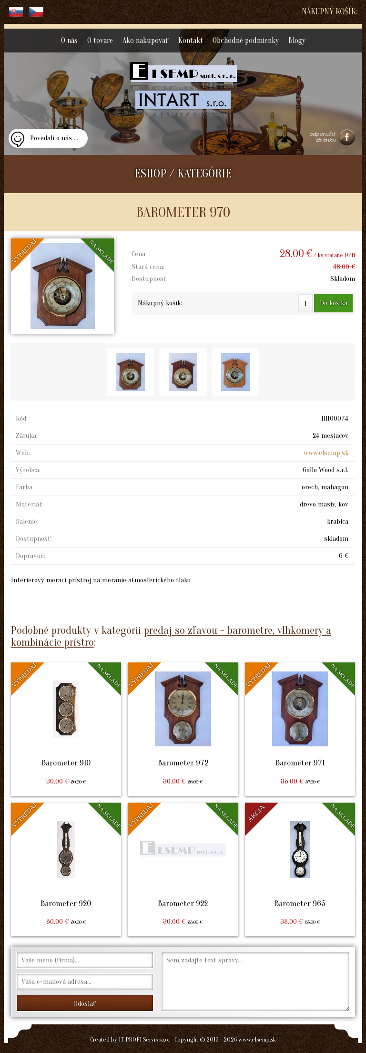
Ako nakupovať (145, 40)
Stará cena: (148, 267)
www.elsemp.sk (326, 453)
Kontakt (190, 40)
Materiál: (29, 504)
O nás (69, 40)
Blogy (296, 40)
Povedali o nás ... (54, 138)
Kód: (22, 418)
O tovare (100, 40)
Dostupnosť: (150, 279)
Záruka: (27, 436)
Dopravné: (30, 556)
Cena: (139, 254)
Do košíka (333, 303)
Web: (23, 453)
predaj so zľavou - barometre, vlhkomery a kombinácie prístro (171, 636)
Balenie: (27, 521)
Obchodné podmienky (246, 40)
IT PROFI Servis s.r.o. (144, 1039)
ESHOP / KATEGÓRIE (183, 174)
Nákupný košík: (329, 12)
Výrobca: (28, 470)
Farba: (25, 487)
